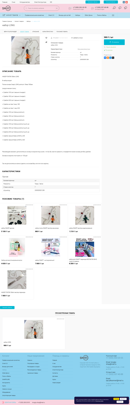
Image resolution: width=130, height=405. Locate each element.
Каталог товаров (11, 15)
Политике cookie (99, 401)
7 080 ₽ (50, 265)
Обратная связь (9, 402)
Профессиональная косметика (11, 360)
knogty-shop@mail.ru (111, 363)
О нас (13, 2)
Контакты (54, 2)
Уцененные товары (32, 373)
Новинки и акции (7, 389)
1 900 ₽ (17, 297)
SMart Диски (5, 373)
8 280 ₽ (84, 265)
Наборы (4, 370)
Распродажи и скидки (33, 366)
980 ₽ (7, 345)
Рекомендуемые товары (34, 370)
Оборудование (6, 392)
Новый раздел (56, 382)
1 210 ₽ (84, 232)
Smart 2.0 (4, 363)
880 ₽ (50, 232)
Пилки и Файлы (6, 376)
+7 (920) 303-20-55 (24, 402)
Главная (4, 2)
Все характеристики (84, 49)
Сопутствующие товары (9, 395)
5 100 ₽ (17, 232)
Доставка (55, 376)
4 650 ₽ (17, 265)
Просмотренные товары (65, 313)
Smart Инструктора (40, 2)
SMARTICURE (6, 379)
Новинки (29, 360)
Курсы (4, 386)
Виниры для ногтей (7, 366)
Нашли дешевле (110, 47)
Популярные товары (33, 363)
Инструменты (6, 382)
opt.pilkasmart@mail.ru (114, 380)
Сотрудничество (25, 2)
